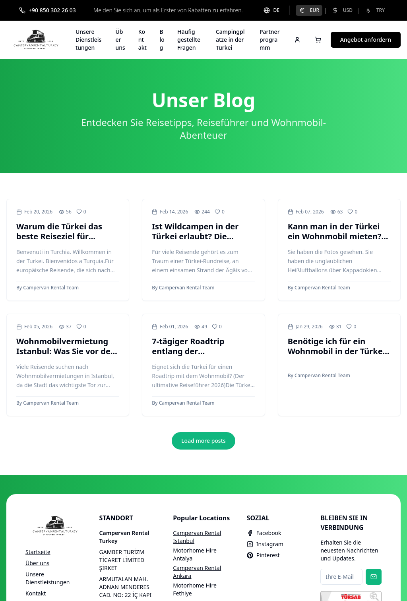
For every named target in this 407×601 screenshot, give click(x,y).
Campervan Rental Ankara (197, 572)
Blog (162, 39)
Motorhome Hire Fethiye (195, 589)
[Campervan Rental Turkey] (36, 39)
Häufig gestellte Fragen (188, 39)
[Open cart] (318, 40)
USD (342, 10)
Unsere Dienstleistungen (88, 39)
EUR (309, 10)
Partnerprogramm (270, 39)
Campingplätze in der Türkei (230, 39)
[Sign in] (297, 40)
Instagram (265, 544)
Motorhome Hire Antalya (195, 554)
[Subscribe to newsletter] (374, 577)
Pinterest (263, 555)
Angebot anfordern (365, 39)
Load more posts (203, 440)
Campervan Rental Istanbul (197, 537)
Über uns (120, 39)
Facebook (264, 533)
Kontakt (142, 39)
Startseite (37, 552)
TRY (375, 10)
